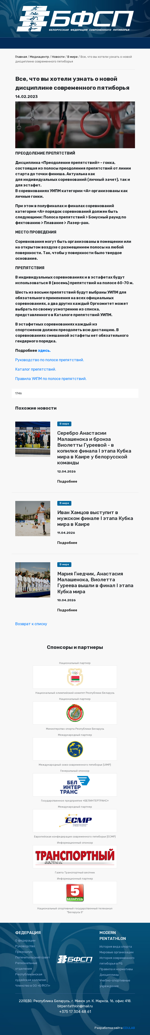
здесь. (44, 350)
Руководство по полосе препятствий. (49, 360)
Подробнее (67, 481)
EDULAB (129, 1028)
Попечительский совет (32, 957)
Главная (21, 56)
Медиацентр (39, 56)
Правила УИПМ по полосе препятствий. (51, 378)
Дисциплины (109, 975)
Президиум (23, 952)
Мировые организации (117, 952)
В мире (72, 56)
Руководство (25, 946)
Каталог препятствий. (35, 369)
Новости (58, 56)
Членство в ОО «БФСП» (32, 985)
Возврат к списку (31, 624)
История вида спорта (116, 946)
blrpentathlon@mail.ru (75, 1006)
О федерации (25, 940)
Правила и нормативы (116, 969)
